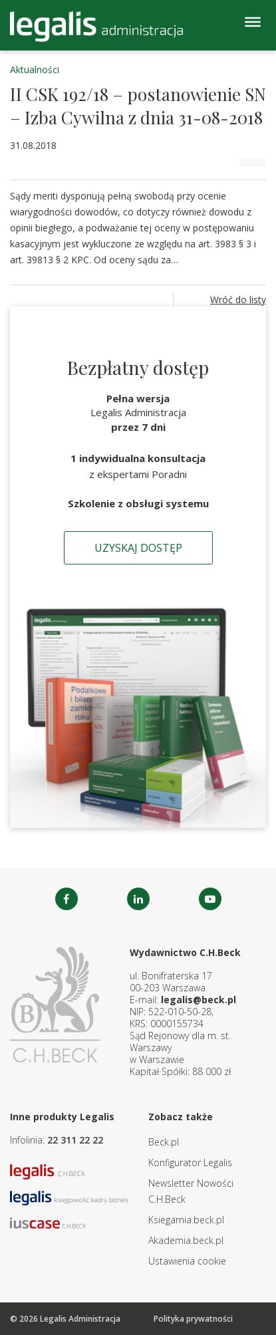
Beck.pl (163, 1142)
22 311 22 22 (75, 1140)
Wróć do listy (238, 299)
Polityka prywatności (193, 1318)
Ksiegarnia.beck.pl (186, 1219)
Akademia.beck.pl (185, 1240)
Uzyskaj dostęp (138, 548)
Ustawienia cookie (187, 1261)
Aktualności (34, 69)
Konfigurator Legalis (190, 1162)
